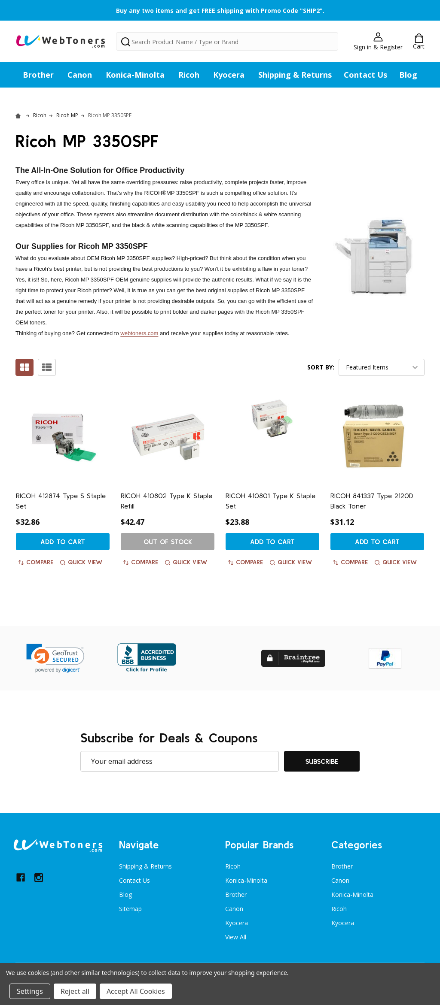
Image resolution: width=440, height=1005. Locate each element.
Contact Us (365, 75)
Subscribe (322, 761)
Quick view (81, 562)
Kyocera (228, 75)
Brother (38, 75)
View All (235, 937)
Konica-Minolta (135, 75)
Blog (408, 75)
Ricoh (188, 75)
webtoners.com (139, 333)
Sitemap (130, 909)
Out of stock (168, 541)
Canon (79, 75)
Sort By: (320, 367)
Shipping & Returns (295, 75)
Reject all (75, 991)
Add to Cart (62, 541)
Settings (30, 991)
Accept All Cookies (136, 991)
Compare (35, 562)
